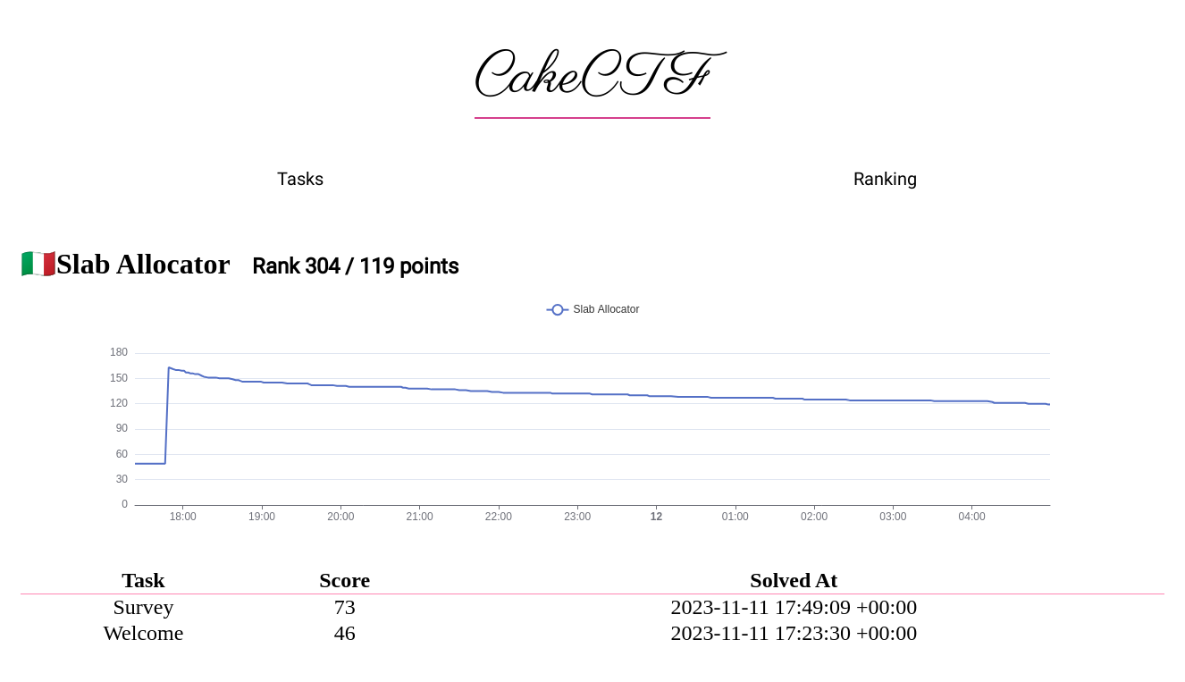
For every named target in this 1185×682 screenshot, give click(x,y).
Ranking (885, 178)
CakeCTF (592, 77)
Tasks (300, 178)
